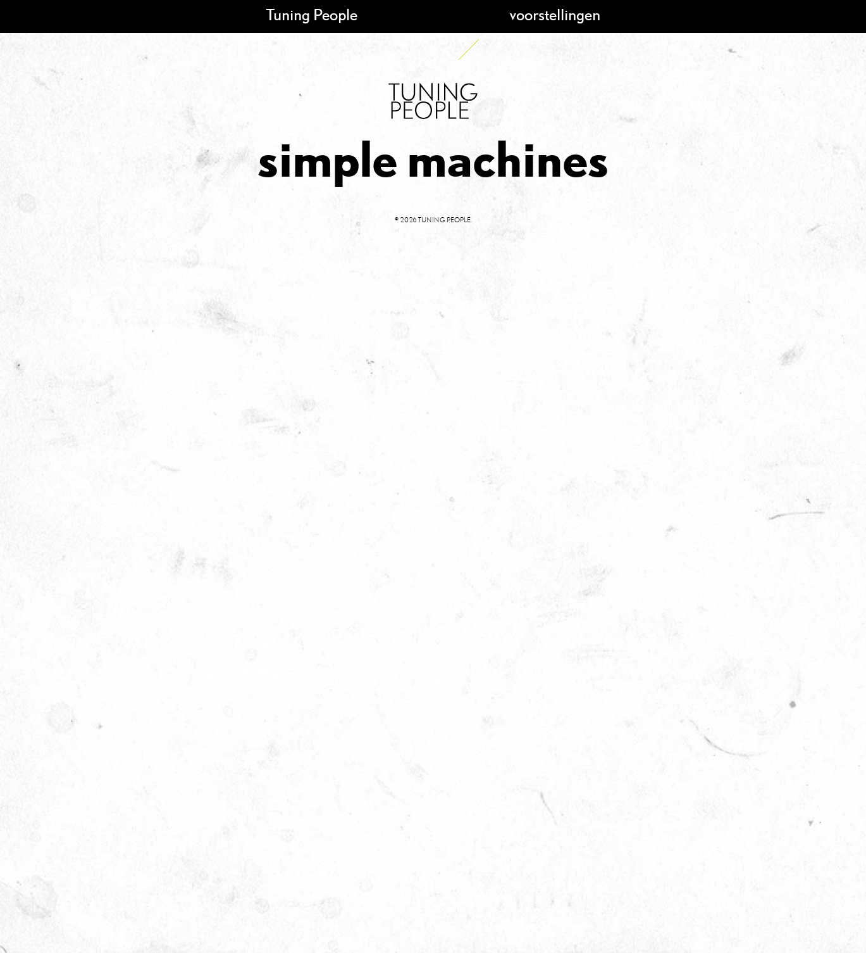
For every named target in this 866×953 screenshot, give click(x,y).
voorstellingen (555, 14)
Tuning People (311, 14)
